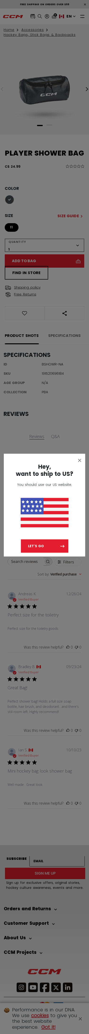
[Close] (79, 460)
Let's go (36, 546)
